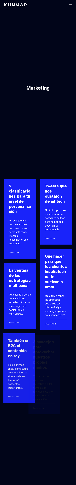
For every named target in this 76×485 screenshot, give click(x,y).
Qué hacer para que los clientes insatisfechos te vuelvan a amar (56, 266)
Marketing (15, 247)
